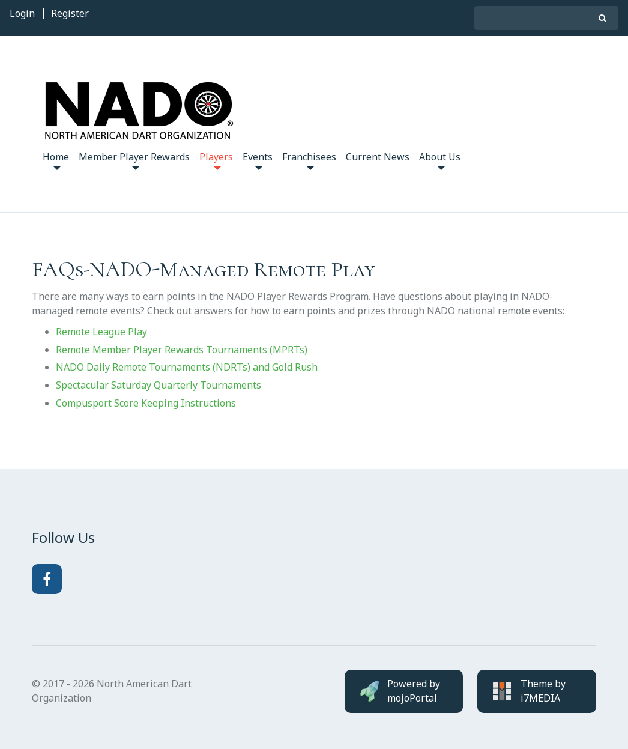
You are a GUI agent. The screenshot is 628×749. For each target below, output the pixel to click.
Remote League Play (101, 331)
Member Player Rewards (134, 160)
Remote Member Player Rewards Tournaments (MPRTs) (181, 349)
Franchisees (309, 160)
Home (56, 160)
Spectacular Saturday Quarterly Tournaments (158, 385)
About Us (439, 160)
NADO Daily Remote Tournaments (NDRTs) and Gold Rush (187, 367)
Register (70, 13)
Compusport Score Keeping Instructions (146, 403)
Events (258, 160)
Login (22, 13)
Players (216, 160)
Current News (377, 156)
